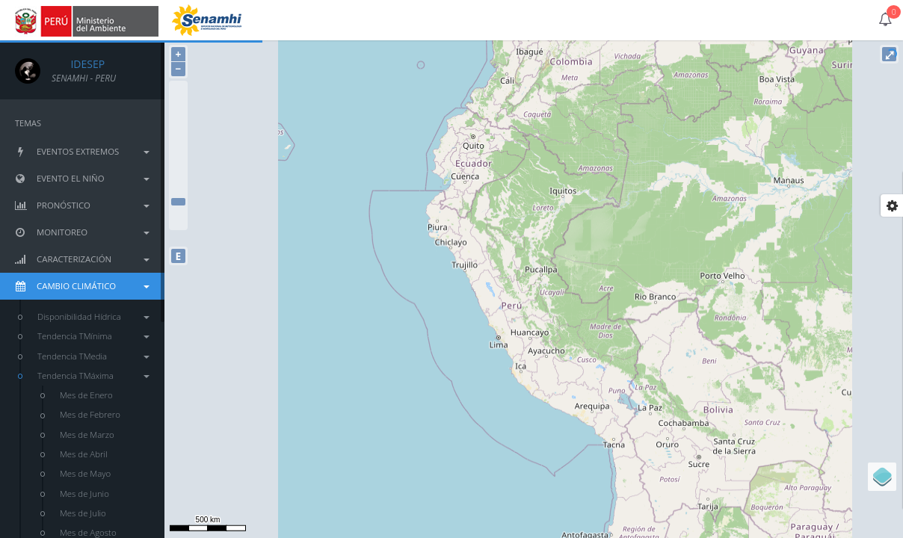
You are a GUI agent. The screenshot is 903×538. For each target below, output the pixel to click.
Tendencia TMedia (93, 356)
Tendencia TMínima (93, 335)
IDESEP (78, 64)
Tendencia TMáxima (93, 375)
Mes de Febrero (90, 414)
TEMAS (28, 123)
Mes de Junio (84, 493)
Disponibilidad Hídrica (93, 316)
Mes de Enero (86, 395)
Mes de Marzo (87, 434)
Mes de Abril (84, 454)
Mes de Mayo (85, 473)
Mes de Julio (83, 513)
